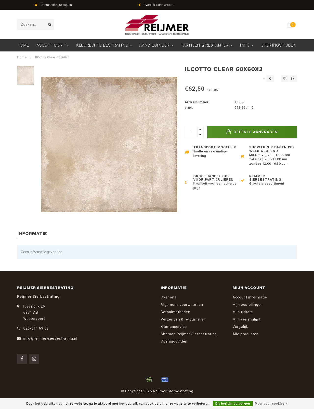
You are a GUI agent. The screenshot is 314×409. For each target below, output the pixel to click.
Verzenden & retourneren (183, 319)
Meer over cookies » (271, 403)
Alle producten (246, 334)
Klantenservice (174, 327)
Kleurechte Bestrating (102, 45)
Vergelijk (240, 327)
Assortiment (51, 45)
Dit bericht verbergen (232, 403)
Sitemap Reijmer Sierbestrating (189, 334)
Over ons (168, 297)
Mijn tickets (243, 312)
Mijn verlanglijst (247, 319)
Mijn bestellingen (248, 305)
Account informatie (250, 297)
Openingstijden (278, 45)
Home (23, 45)
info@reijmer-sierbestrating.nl (50, 338)
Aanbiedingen (154, 45)
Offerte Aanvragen (252, 132)
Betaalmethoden (175, 312)
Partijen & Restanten (205, 45)
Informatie (32, 233)
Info (245, 45)
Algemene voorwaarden (182, 305)
